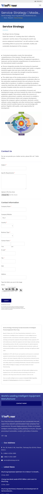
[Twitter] (4, 436)
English (39, 1)
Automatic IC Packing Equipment (10, 380)
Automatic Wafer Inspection (30, 378)
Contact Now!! (21, 403)
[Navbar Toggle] (40, 5)
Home (5, 18)
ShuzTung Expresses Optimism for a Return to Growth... (20, 472)
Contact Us (27, 380)
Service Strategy (18, 18)
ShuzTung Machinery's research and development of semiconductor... (19, 490)
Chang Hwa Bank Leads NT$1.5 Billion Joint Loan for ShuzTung (19, 480)
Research (10, 18)
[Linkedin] (6, 436)
